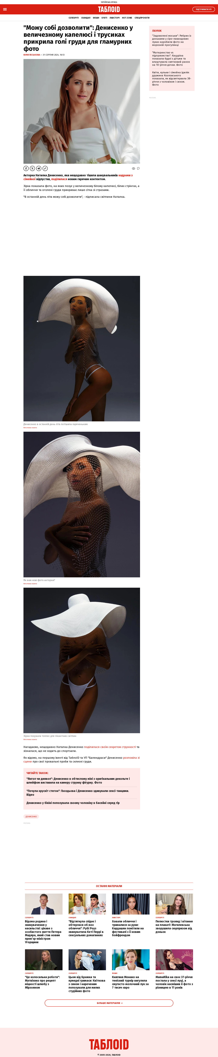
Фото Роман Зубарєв (30, 428)
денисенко (31, 816)
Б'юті (104, 18)
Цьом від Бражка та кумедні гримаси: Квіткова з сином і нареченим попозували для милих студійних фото (87, 984)
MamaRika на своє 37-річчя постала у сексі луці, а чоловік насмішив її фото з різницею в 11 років (174, 982)
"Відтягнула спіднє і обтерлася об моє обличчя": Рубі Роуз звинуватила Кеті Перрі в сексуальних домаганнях (86, 928)
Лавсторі (115, 18)
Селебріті (74, 18)
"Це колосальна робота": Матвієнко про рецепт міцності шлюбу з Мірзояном (42, 982)
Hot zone (127, 18)
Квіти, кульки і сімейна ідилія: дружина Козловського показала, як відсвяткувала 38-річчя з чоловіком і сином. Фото (171, 78)
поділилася (59, 179)
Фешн (96, 18)
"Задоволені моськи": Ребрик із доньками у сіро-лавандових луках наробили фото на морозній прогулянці (171, 40)
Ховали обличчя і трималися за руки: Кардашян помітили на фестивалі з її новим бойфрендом (128, 928)
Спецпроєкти (142, 18)
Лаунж (157, 30)
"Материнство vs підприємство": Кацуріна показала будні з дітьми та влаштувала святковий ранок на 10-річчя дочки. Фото (171, 59)
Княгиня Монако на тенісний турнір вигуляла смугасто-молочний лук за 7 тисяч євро (130, 982)
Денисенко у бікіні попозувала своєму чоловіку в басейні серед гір (73, 803)
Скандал (85, 18)
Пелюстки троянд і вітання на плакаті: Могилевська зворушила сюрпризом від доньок (174, 926)
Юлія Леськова (31, 55)
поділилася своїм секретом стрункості (110, 747)
